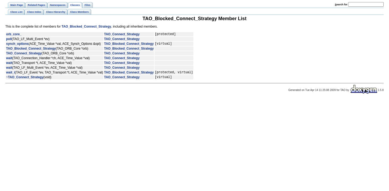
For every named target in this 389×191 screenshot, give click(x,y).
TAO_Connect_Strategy (122, 35)
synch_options (17, 45)
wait (9, 60)
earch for (341, 4)
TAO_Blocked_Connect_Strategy (86, 26)
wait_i (10, 74)
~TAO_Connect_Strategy (24, 80)
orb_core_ (13, 35)
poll (9, 40)
